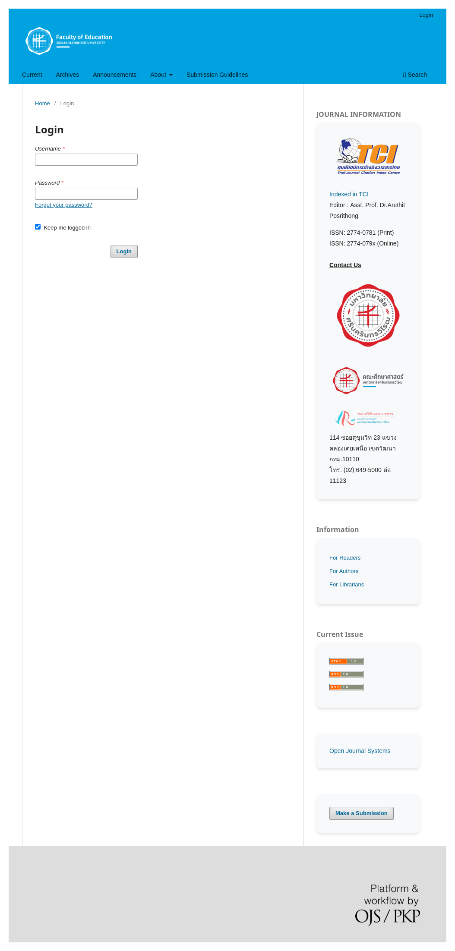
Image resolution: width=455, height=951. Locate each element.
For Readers (344, 557)
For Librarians (346, 584)
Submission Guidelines (217, 74)
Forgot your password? (63, 205)
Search (415, 74)
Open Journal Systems (360, 750)
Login (426, 15)
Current (32, 74)
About (158, 74)
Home (42, 103)
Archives (67, 74)
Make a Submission (361, 813)
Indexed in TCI (349, 194)
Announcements (114, 74)
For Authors (343, 571)
